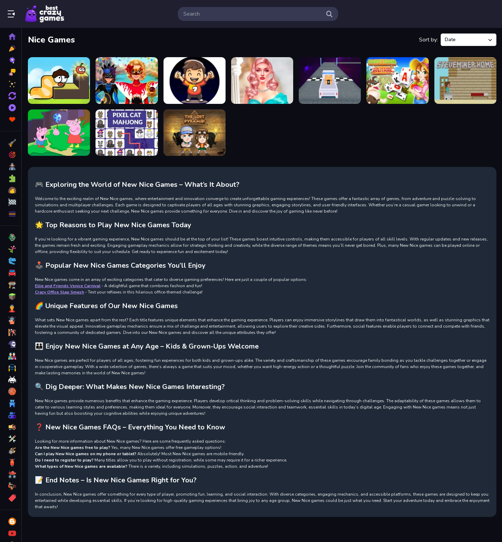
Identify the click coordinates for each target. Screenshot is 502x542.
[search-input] (252, 14)
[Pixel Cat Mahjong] (127, 132)
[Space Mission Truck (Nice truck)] (330, 80)
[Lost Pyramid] (194, 132)
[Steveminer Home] (465, 80)
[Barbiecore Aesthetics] (262, 80)
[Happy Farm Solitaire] (397, 80)
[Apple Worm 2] (59, 80)
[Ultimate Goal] (194, 80)
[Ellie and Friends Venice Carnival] (127, 80)
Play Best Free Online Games (45, 14)
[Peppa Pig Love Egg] (59, 132)
